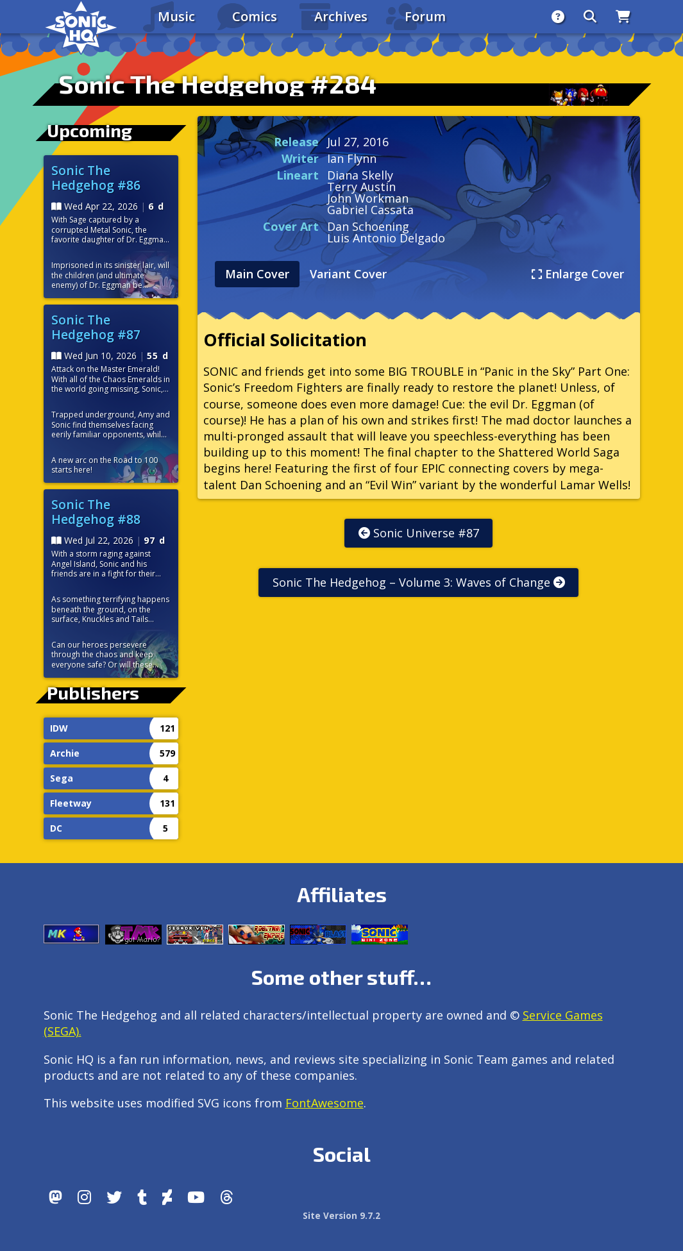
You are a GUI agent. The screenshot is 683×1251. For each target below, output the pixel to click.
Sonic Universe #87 (418, 533)
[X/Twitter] (114, 1197)
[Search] (590, 16)
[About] (558, 16)
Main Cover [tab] (257, 273)
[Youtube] (196, 1197)
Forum (425, 16)
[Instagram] (84, 1197)
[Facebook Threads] (226, 1197)
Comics (254, 16)
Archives (340, 16)
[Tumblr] (142, 1197)
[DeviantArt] (167, 1197)
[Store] (623, 16)
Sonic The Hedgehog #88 (95, 512)
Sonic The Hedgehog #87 (95, 327)
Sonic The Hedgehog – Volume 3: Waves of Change (419, 582)
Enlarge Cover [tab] (578, 273)
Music (176, 16)
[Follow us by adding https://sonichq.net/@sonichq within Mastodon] (55, 1197)
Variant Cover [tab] (348, 273)
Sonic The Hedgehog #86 (95, 178)
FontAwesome (324, 1103)
